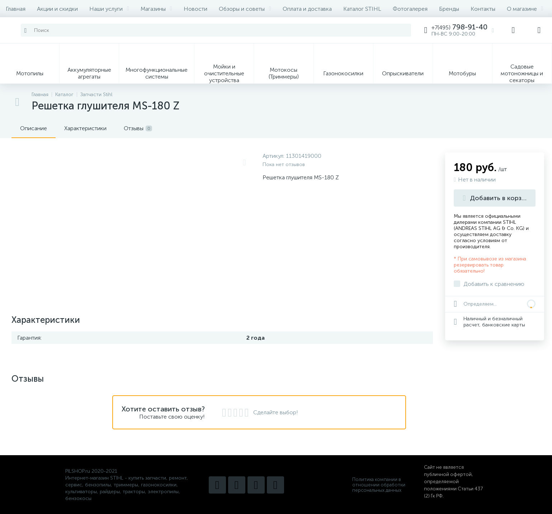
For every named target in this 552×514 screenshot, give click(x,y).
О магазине (525, 8)
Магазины (156, 8)
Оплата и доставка (307, 8)
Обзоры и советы (245, 8)
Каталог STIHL (362, 8)
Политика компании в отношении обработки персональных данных (378, 485)
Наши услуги (109, 8)
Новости (195, 8)
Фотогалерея (410, 8)
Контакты (483, 8)
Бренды (449, 8)
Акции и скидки (57, 8)
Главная (15, 8)
